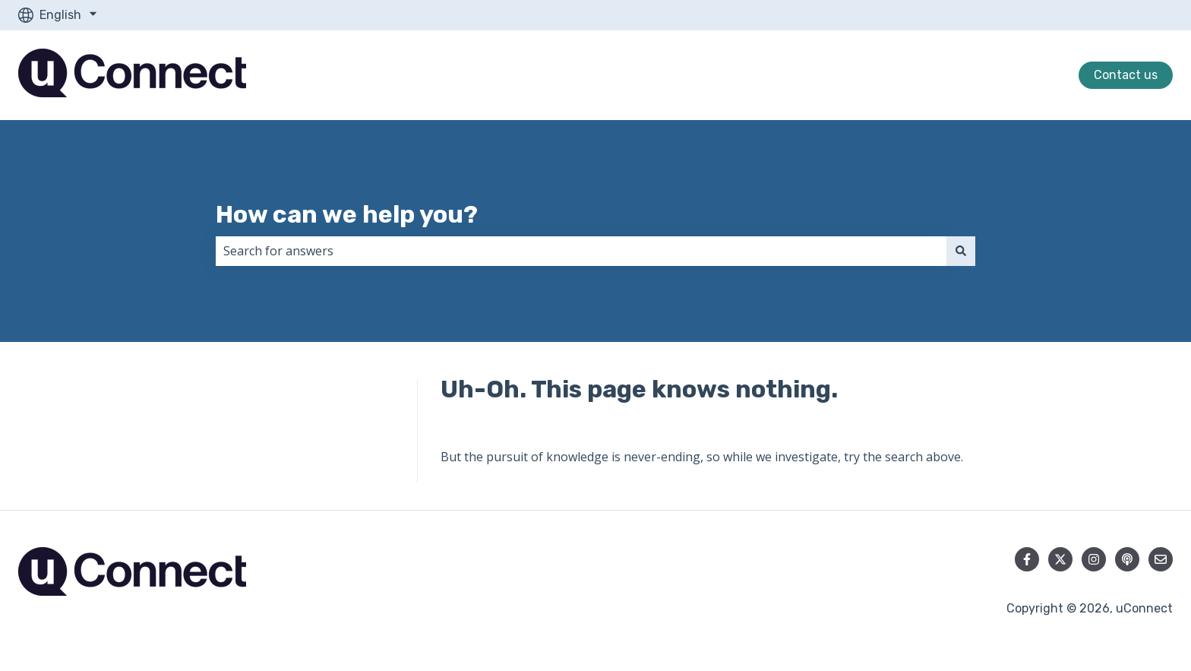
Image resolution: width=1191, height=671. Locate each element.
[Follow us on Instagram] (1094, 559)
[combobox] (581, 250)
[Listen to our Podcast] (1127, 559)
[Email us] (1160, 559)
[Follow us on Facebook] (1027, 559)
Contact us (1126, 75)
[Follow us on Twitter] (1060, 559)
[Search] (960, 250)
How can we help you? (347, 214)
